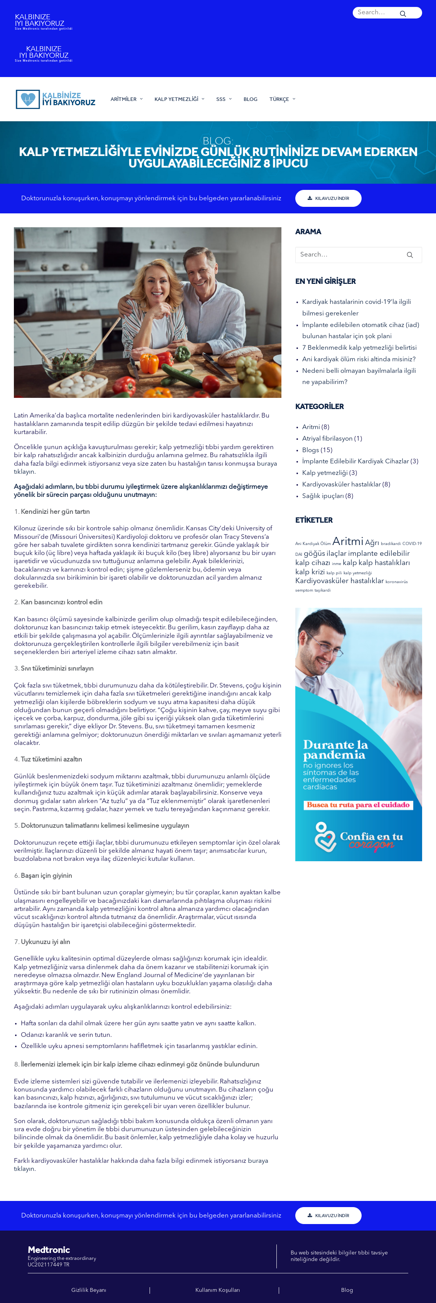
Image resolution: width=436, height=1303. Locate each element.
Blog (251, 99)
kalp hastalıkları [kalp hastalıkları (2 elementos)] (384, 563)
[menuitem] (387, 12)
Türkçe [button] (282, 99)
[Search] (387, 12)
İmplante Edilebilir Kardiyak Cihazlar (355, 461)
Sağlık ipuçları (323, 496)
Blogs (310, 450)
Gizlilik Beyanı (88, 1290)
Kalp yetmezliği (325, 473)
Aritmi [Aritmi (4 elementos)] (348, 542)
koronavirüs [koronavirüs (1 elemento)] (396, 582)
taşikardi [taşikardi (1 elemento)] (323, 591)
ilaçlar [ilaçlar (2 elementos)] (337, 554)
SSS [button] (224, 99)
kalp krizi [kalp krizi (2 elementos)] (310, 572)
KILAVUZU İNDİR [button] (328, 198)
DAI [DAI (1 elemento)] (298, 555)
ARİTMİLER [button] (127, 99)
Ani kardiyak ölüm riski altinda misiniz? (359, 359)
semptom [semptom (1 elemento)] (304, 591)
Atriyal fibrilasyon (327, 439)
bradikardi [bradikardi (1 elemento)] (391, 544)
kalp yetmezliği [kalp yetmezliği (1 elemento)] (357, 573)
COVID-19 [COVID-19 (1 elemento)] (412, 544)
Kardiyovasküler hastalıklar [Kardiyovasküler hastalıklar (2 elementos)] (339, 581)
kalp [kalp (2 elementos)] (350, 563)
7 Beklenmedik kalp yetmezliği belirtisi (359, 348)
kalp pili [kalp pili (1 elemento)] (334, 573)
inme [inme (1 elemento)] (336, 564)
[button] (387, 12)
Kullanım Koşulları (217, 1290)
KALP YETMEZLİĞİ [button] (179, 99)
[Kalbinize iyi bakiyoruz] (55, 99)
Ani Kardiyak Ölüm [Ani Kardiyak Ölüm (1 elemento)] (313, 544)
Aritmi (311, 427)
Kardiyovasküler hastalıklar (341, 484)
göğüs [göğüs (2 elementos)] (314, 554)
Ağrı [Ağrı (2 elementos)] (372, 543)
